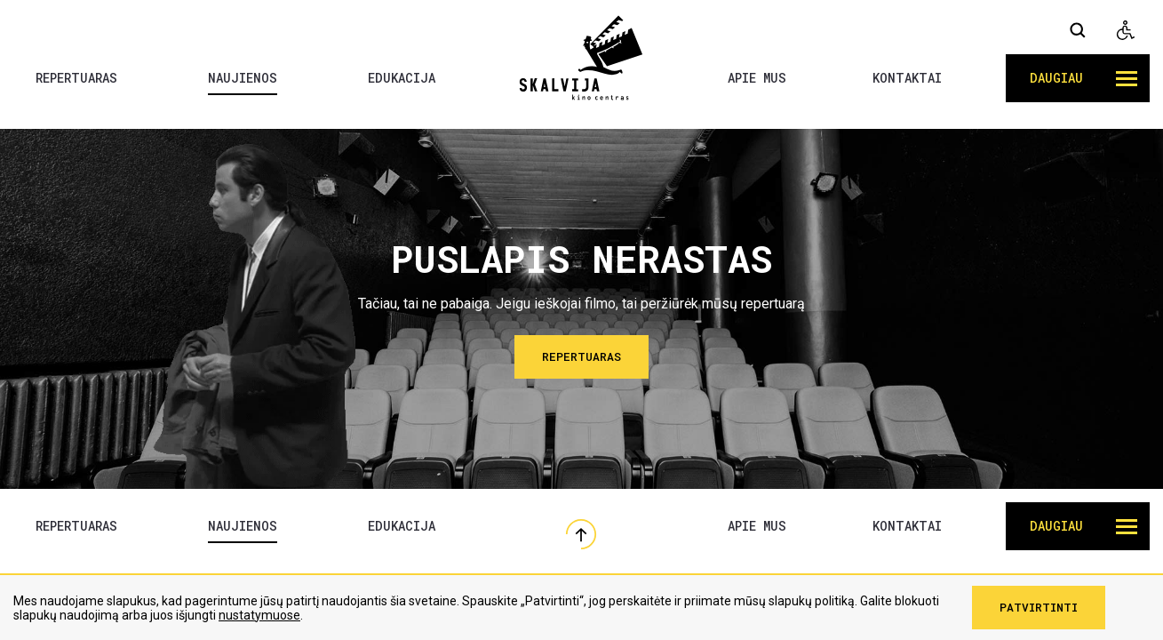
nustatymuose (259, 615)
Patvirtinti (1039, 607)
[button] (1078, 78)
